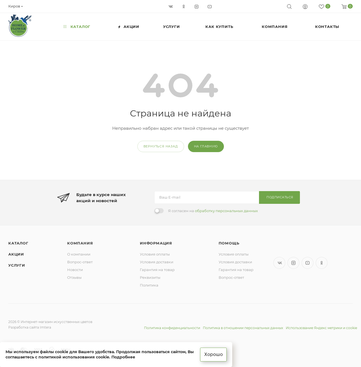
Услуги (16, 265)
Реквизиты (150, 277)
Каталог (18, 243)
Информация (156, 243)
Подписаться (279, 197)
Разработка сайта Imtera (29, 327)
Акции (16, 254)
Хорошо (213, 354)
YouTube (307, 263)
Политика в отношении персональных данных (243, 328)
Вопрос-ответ (80, 262)
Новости (75, 269)
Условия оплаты (155, 254)
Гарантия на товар (157, 269)
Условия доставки (156, 262)
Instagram (293, 263)
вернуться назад (160, 146)
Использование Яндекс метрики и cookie (321, 328)
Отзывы (74, 277)
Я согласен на (213, 211)
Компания (80, 243)
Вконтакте (279, 263)
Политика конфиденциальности (172, 328)
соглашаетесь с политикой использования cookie (57, 357)
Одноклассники (322, 263)
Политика (149, 285)
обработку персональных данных (226, 211)
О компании (78, 254)
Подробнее (123, 357)
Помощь (229, 243)
